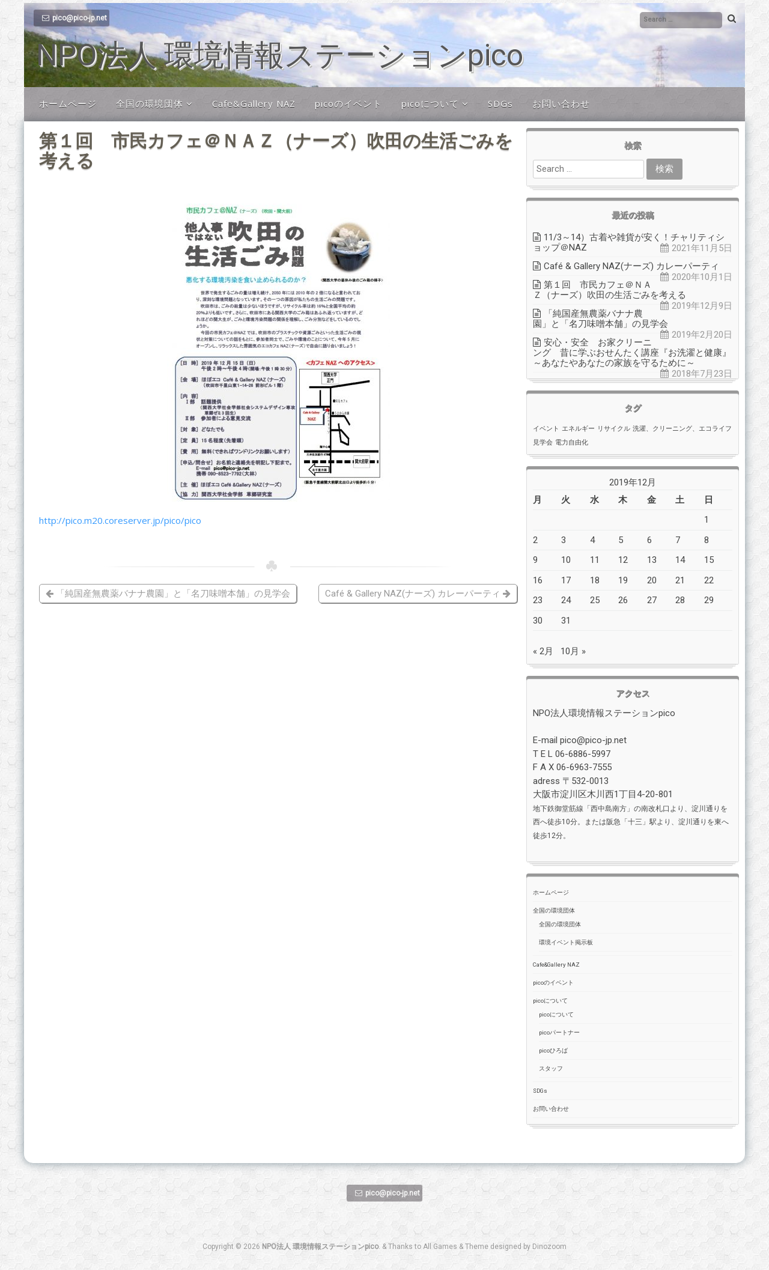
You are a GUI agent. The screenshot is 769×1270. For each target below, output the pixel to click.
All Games (440, 1246)
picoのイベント (348, 103)
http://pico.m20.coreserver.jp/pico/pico (120, 520)
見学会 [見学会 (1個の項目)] (543, 442)
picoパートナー (559, 1032)
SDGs (500, 103)
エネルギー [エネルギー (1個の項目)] (578, 429)
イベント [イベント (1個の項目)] (546, 429)
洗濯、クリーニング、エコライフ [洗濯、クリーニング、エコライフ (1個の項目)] (682, 429)
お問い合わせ (561, 103)
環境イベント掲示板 (566, 942)
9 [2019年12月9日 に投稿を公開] (535, 559)
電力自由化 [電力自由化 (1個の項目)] (571, 442)
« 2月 (543, 651)
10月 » (573, 651)
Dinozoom (549, 1246)
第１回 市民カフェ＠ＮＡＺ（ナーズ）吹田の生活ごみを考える (609, 289)
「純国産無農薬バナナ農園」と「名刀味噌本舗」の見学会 (168, 593)
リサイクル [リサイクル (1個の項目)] (613, 429)
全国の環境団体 (149, 103)
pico (53, 543)
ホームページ (68, 103)
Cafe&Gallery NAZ (254, 103)
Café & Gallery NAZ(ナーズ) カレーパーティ (418, 593)
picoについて (430, 103)
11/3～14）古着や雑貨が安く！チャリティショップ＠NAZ (629, 242)
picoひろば (553, 1050)
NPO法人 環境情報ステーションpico (279, 55)
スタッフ (551, 1068)
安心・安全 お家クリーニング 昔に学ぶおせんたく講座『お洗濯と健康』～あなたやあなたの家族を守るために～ (632, 352)
